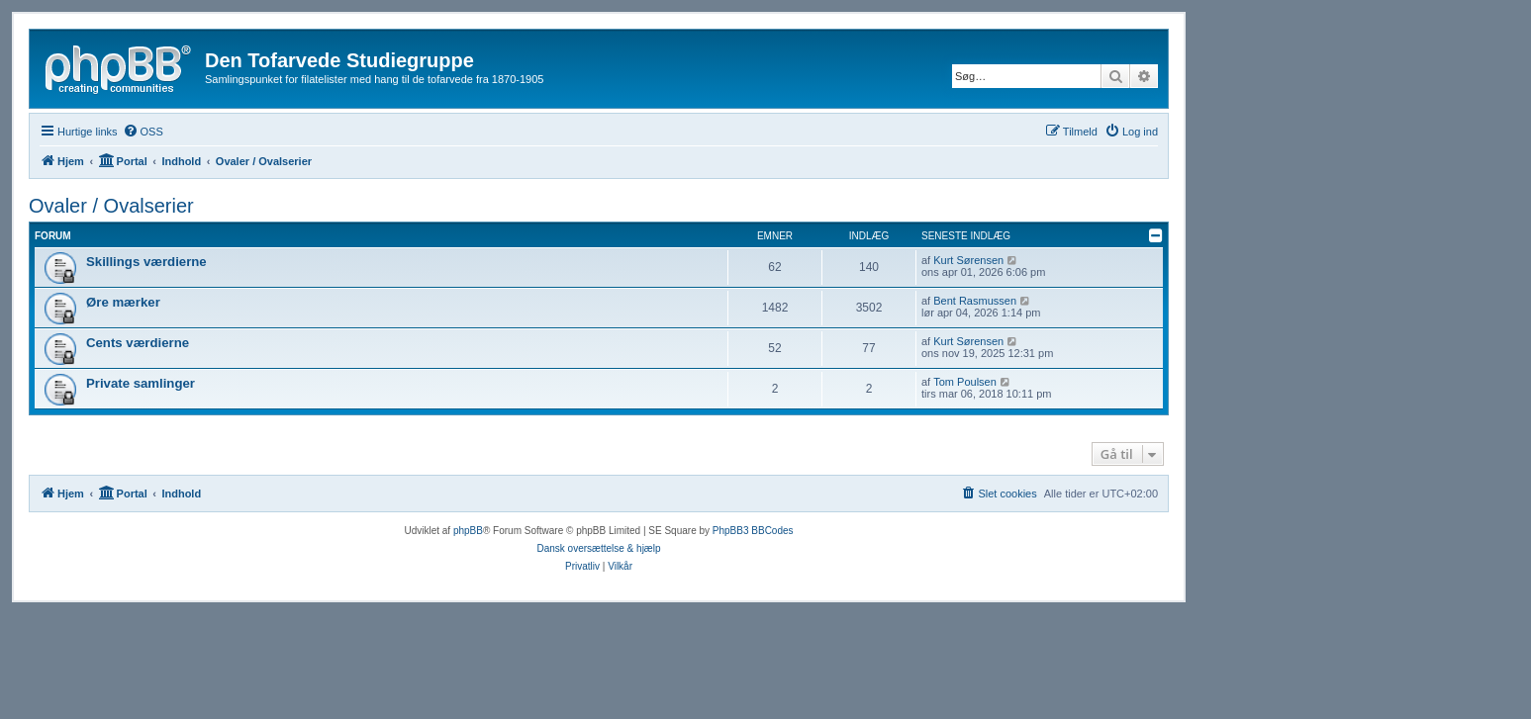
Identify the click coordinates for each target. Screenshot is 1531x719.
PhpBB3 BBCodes (753, 530)
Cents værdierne (137, 342)
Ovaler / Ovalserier (111, 206)
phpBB (468, 530)
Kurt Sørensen (968, 260)
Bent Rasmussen (974, 301)
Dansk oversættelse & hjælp (598, 548)
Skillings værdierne (146, 261)
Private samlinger (140, 383)
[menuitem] (143, 131)
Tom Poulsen (965, 382)
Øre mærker (123, 302)
